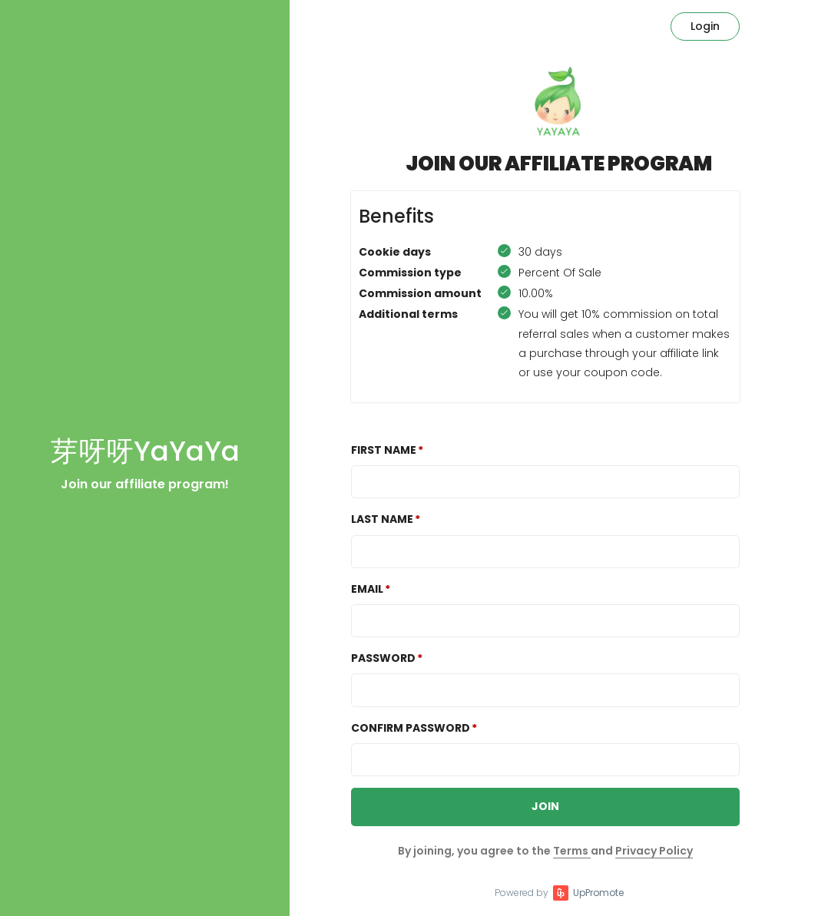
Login (705, 26)
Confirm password (410, 728)
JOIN (545, 806)
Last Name (382, 519)
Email (367, 589)
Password (383, 658)
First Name (383, 450)
